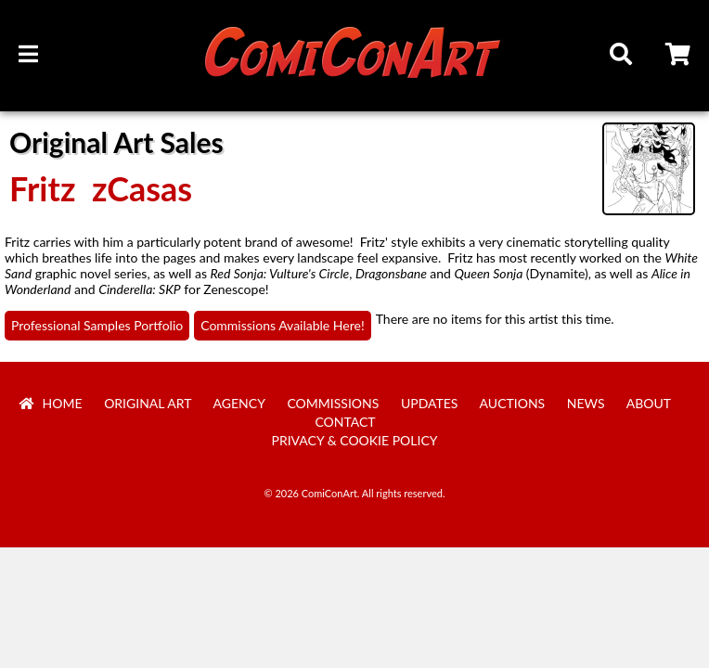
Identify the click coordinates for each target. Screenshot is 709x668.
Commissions (333, 403)
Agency (239, 403)
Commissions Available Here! (282, 325)
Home (51, 403)
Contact (345, 422)
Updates (429, 403)
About (648, 403)
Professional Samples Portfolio (97, 325)
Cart (679, 57)
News (586, 403)
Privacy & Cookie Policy (355, 440)
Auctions (513, 403)
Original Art (147, 403)
